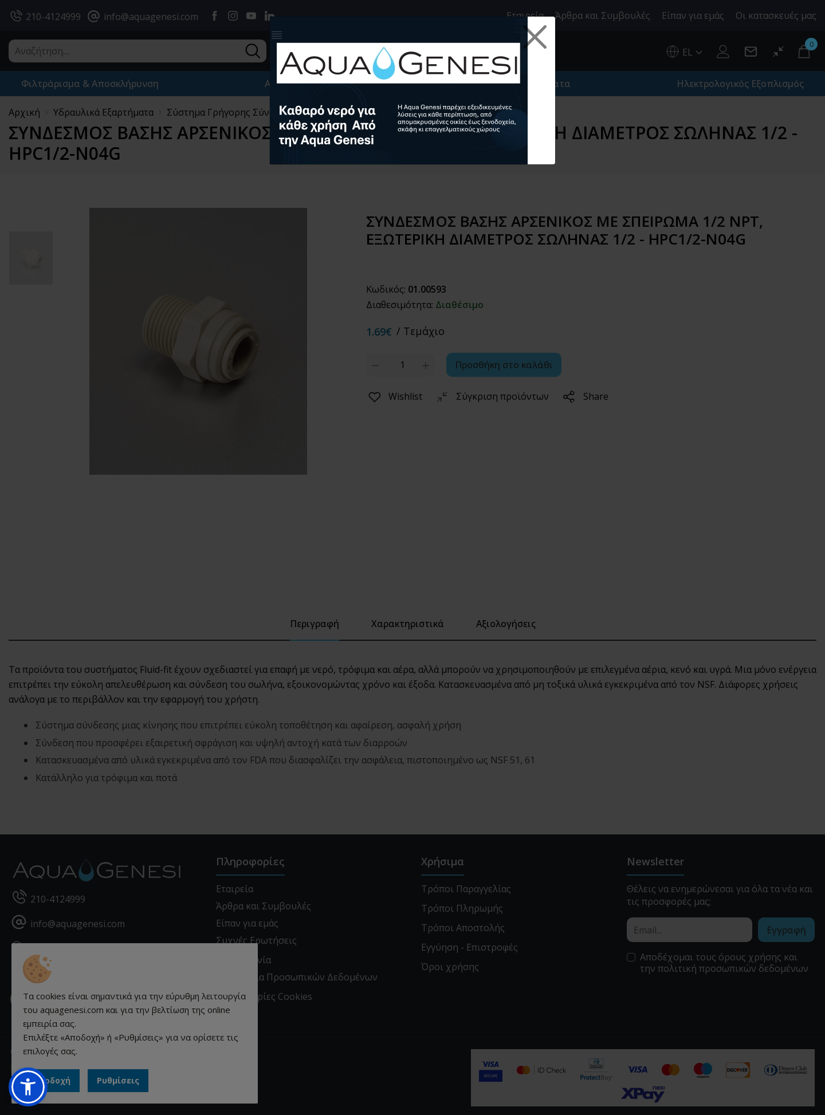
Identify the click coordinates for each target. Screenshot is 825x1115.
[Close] (535, 37)
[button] (28, 1087)
